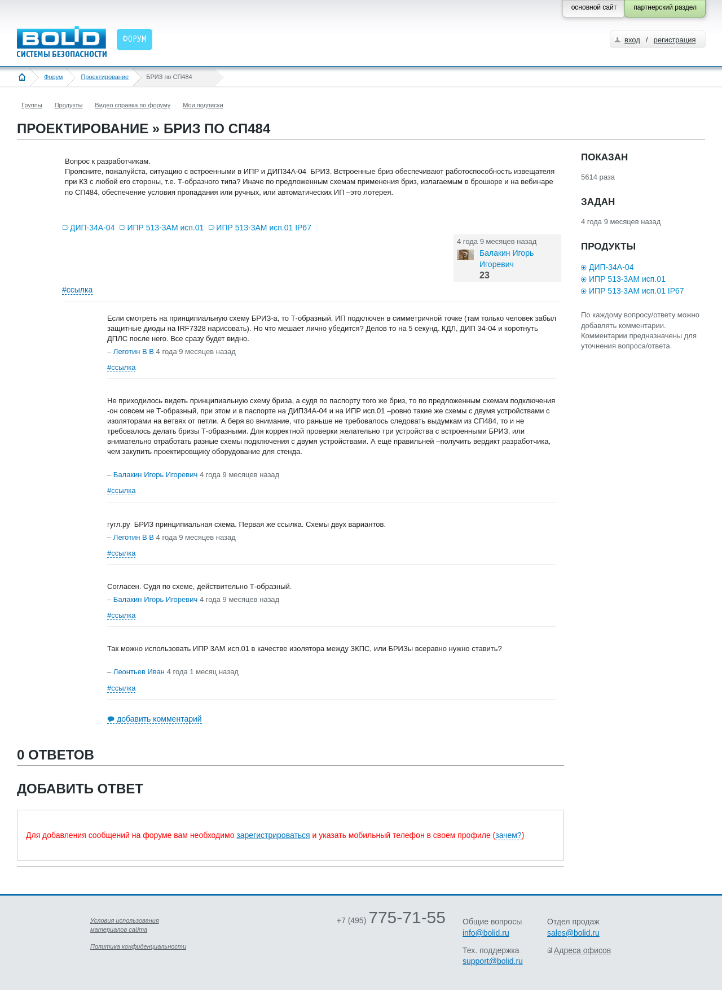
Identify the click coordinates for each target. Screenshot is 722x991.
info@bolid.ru (486, 932)
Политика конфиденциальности (138, 946)
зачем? (508, 835)
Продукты (69, 105)
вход (632, 40)
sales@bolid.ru (573, 932)
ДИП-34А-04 (92, 227)
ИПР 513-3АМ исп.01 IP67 (263, 227)
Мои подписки (203, 105)
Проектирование (105, 76)
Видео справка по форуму (132, 105)
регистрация (674, 40)
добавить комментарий (159, 718)
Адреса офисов (582, 950)
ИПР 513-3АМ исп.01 (165, 227)
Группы (31, 105)
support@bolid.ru (493, 961)
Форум (53, 76)
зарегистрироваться (273, 835)
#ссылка (77, 289)
